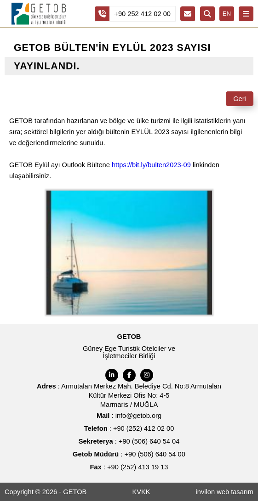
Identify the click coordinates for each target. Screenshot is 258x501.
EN (227, 13)
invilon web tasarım (224, 491)
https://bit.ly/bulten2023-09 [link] (151, 165)
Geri (239, 98)
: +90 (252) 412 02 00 (129, 428)
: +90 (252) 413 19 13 (129, 467)
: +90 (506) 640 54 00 (129, 454)
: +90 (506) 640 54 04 (129, 441)
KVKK (141, 491)
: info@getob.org (129, 415)
